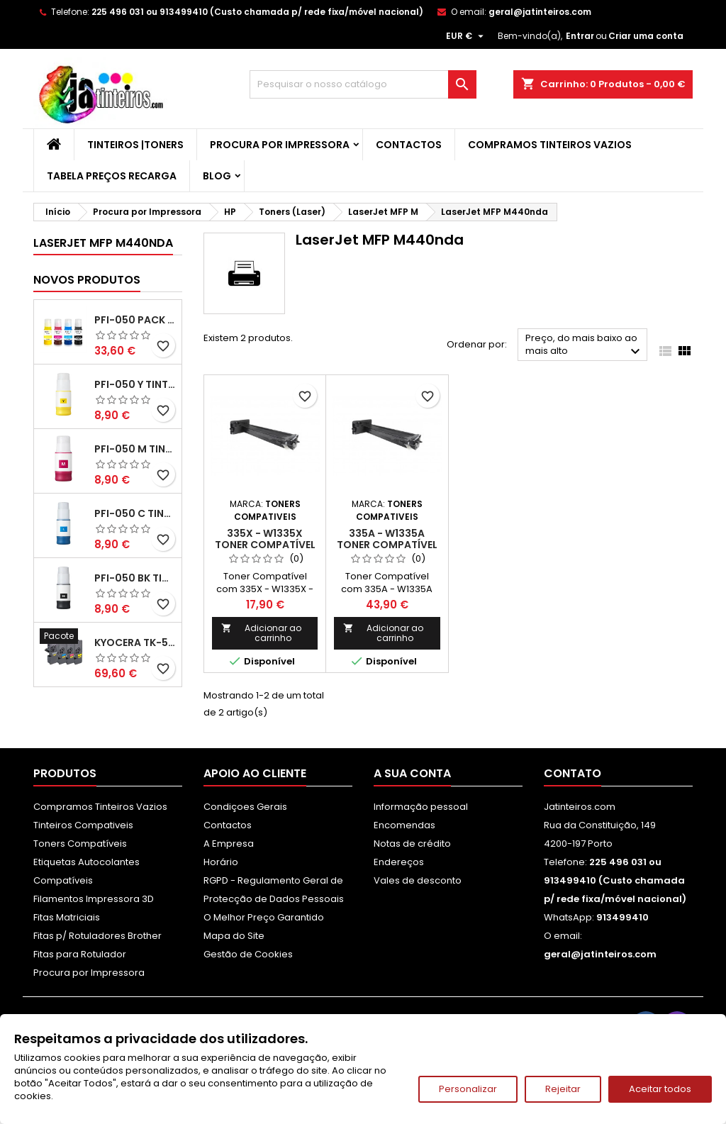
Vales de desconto (418, 880)
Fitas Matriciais (66, 917)
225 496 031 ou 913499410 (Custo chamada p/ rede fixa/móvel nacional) (257, 12)
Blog (217, 176)
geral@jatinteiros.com (539, 12)
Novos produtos (86, 280)
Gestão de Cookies (248, 954)
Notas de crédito (412, 843)
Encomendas (404, 825)
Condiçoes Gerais (245, 806)
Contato (572, 773)
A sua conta (412, 773)
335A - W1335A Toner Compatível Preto (387, 544)
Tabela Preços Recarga (112, 176)
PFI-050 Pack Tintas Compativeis (135, 319)
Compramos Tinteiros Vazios (550, 145)
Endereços (399, 862)
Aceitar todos (660, 1089)
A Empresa (228, 843)
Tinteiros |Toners (135, 145)
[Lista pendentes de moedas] (466, 36)
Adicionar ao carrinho (261, 633)
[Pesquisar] (363, 84)
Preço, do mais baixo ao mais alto (584, 345)
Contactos (409, 145)
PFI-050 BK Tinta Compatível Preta (135, 578)
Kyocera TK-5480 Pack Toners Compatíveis (135, 642)
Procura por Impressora (280, 145)
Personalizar (468, 1089)
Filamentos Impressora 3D (93, 899)
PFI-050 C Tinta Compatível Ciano (135, 513)
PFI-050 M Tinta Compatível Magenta (135, 449)
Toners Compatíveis (80, 843)
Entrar (580, 36)
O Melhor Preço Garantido (263, 917)
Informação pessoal (421, 806)
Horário (220, 862)
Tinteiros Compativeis (83, 825)
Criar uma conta (645, 36)
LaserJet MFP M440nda (103, 243)
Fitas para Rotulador (79, 954)
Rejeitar (563, 1089)
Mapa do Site (233, 935)
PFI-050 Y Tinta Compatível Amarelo (135, 384)
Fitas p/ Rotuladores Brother (97, 935)
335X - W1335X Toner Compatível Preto (265, 544)
